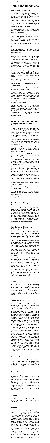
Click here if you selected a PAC (20, 2)
